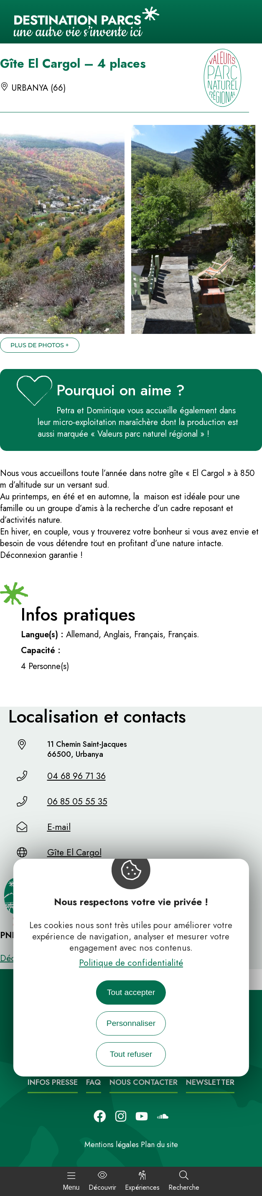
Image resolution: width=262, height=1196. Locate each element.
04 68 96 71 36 (76, 776)
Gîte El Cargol (74, 852)
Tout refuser (131, 1054)
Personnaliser (131, 1023)
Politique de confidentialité (131, 963)
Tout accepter (131, 992)
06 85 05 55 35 (77, 801)
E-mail (59, 827)
